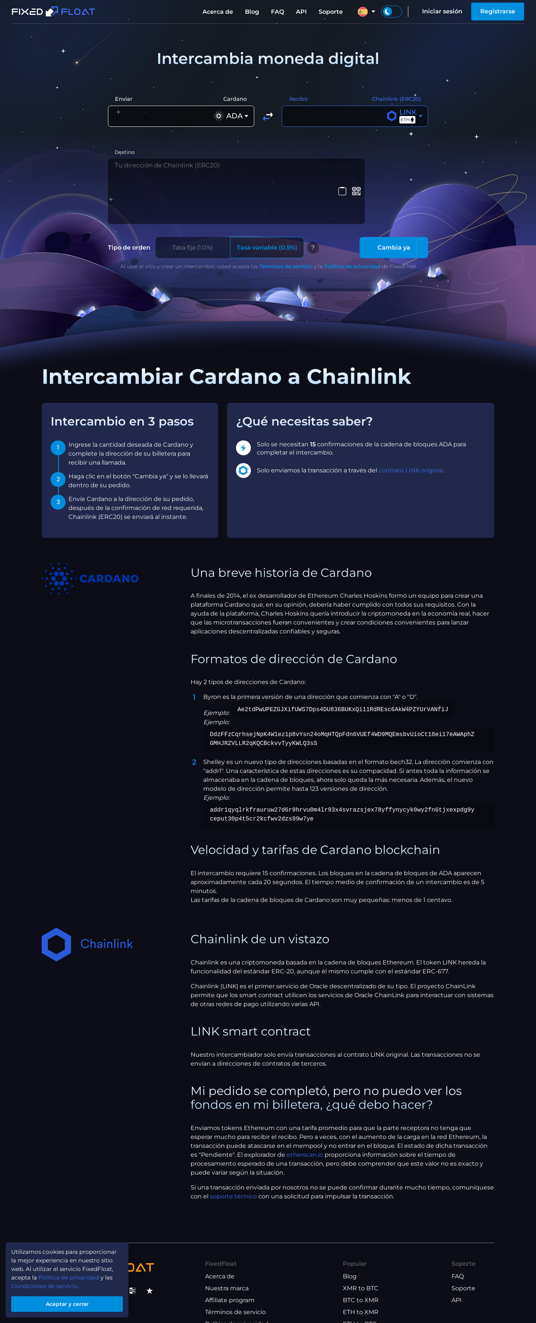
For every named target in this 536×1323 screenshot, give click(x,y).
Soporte (331, 11)
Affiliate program (230, 1257)
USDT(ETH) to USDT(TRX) (380, 1304)
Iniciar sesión (442, 11)
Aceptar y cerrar (70, 1302)
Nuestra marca (227, 1245)
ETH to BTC (360, 1281)
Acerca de (217, 11)
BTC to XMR (361, 1257)
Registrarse (497, 11)
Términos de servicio (286, 223)
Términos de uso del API (241, 1304)
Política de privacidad (352, 223)
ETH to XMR (361, 1269)
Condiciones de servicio (47, 1282)
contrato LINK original (411, 427)
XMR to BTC (361, 1245)
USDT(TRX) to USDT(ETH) (380, 1293)
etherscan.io (305, 1111)
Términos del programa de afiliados (257, 1293)
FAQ (277, 11)
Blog (252, 11)
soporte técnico (233, 1153)
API (301, 11)
